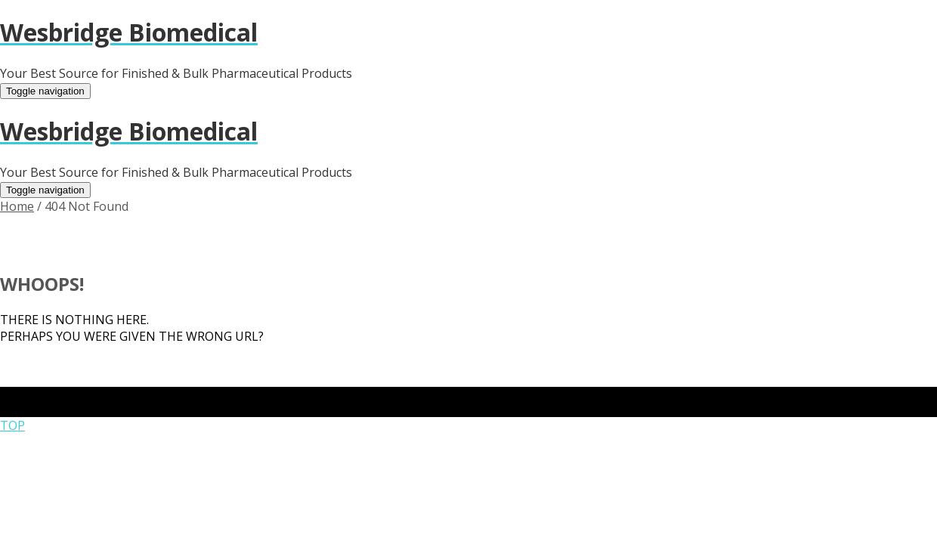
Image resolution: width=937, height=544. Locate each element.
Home (17, 206)
